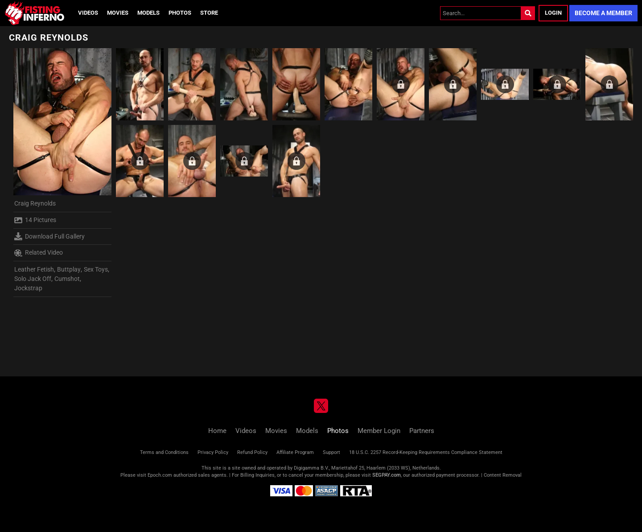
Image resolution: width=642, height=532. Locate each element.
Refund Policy (252, 452)
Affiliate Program (295, 452)
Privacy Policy (213, 452)
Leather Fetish (34, 269)
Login (553, 12)
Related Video (38, 253)
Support (331, 452)
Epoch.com (160, 475)
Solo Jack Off (32, 278)
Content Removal (503, 475)
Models (148, 12)
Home (217, 431)
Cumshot (67, 278)
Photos (180, 12)
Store (209, 12)
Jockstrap (28, 288)
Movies (117, 12)
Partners (421, 431)
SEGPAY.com (386, 475)
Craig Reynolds (35, 203)
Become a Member (603, 12)
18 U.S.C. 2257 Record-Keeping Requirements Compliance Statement (425, 452)
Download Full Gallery (49, 236)
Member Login (379, 431)
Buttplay (69, 269)
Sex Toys (96, 269)
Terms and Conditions (164, 452)
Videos (88, 12)
